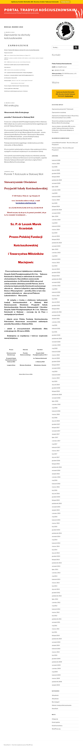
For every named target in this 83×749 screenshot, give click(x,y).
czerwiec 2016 (56, 477)
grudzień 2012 (56, 592)
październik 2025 (57, 180)
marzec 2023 (56, 262)
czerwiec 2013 (56, 572)
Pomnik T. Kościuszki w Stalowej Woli (23, 174)
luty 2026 (54, 167)
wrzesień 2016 (56, 470)
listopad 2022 (56, 275)
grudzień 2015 (56, 497)
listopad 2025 (56, 176)
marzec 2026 (56, 163)
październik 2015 (57, 503)
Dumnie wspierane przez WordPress (22, 745)
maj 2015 (54, 516)
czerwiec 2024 (56, 219)
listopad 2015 (56, 500)
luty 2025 (54, 203)
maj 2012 (54, 605)
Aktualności (55, 695)
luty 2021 (54, 332)
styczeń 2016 (56, 493)
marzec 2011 (55, 629)
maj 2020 (54, 348)
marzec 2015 (56, 523)
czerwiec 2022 (56, 285)
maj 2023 (54, 256)
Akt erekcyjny (11, 105)
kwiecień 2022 (56, 292)
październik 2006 (57, 681)
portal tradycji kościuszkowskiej (40, 10)
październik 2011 (56, 619)
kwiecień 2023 (56, 259)
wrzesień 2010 (56, 642)
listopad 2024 (56, 206)
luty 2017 (54, 454)
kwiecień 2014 (56, 543)
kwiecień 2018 (56, 411)
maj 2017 (54, 444)
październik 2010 (57, 638)
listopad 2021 (56, 308)
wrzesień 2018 (56, 398)
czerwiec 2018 (56, 404)
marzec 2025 (56, 200)
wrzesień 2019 (56, 368)
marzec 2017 (55, 450)
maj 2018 (54, 407)
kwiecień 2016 (56, 483)
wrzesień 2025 (56, 183)
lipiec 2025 (55, 186)
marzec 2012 (55, 612)
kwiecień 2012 (56, 609)
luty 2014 (54, 549)
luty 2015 (54, 526)
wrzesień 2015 (56, 507)
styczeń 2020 (56, 358)
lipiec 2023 (55, 249)
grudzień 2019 (56, 361)
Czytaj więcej (65, 2)
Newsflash (55, 708)
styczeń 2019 (56, 384)
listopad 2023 (56, 239)
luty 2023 (54, 266)
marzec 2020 (56, 355)
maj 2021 (54, 325)
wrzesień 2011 (56, 622)
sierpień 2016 (56, 474)
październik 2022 (57, 279)
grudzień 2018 (56, 388)
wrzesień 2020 (56, 341)
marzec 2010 (56, 652)
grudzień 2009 (56, 658)
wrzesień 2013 (56, 566)
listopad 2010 (56, 635)
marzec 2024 (56, 229)
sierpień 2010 (56, 645)
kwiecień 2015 (56, 520)
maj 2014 (54, 539)
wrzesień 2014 (56, 536)
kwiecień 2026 (56, 160)
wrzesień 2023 (56, 246)
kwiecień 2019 (56, 374)
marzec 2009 (56, 678)
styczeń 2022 (56, 302)
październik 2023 (57, 242)
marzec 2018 (56, 414)
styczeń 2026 (56, 170)
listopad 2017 (56, 427)
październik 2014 (57, 533)
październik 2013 (57, 563)
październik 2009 (57, 662)
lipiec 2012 (55, 599)
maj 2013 (54, 576)
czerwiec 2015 (56, 513)
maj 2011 (54, 625)
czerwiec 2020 (56, 345)
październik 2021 (57, 312)
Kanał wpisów (56, 722)
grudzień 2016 (56, 460)
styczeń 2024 (56, 236)
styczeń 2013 (56, 589)
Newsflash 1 (7, 745)
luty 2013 (54, 586)
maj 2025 (54, 193)
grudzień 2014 (56, 530)
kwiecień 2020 (56, 351)
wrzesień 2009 (56, 665)
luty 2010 (54, 655)
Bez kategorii (55, 702)
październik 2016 (57, 467)
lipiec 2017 (55, 437)
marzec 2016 (56, 487)
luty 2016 (54, 490)
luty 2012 (54, 615)
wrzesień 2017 (56, 431)
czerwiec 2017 (56, 440)
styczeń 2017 (56, 457)
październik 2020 (57, 338)
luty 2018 (54, 417)
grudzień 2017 (56, 424)
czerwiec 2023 (56, 252)
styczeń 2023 (56, 269)
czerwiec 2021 (56, 322)
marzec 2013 (56, 582)
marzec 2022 (56, 295)
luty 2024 (54, 233)
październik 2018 (57, 394)
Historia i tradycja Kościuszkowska (61, 705)
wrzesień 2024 (56, 213)
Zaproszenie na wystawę (59, 112)
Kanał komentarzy (57, 725)
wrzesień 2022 (56, 282)
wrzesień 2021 (56, 315)
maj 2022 (54, 289)
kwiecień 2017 (56, 447)
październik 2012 (57, 596)
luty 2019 (54, 381)
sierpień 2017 (56, 434)
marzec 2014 (56, 546)
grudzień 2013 (56, 556)
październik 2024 (57, 209)
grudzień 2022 (56, 272)
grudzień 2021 (56, 305)
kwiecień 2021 (56, 328)
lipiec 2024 (55, 216)
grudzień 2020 (56, 335)
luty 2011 (54, 632)
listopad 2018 (56, 391)
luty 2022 (54, 299)
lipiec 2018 (55, 401)
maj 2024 (54, 223)
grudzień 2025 (56, 173)
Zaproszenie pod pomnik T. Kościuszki (62, 109)
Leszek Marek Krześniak (59, 142)
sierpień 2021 (56, 318)
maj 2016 (54, 480)
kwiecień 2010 (56, 648)
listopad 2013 (56, 559)
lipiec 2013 (55, 569)
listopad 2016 (56, 464)
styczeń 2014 (56, 553)
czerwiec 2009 (56, 668)
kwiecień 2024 (56, 226)
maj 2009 (55, 671)
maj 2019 (54, 371)
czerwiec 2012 (56, 602)
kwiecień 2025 (56, 196)
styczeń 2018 (56, 421)
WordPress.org (56, 729)
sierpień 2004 (56, 685)
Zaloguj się (55, 719)
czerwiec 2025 (56, 190)
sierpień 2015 (56, 510)
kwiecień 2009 (56, 675)
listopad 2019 (56, 365)
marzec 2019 (56, 378)
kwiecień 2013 (56, 579)
